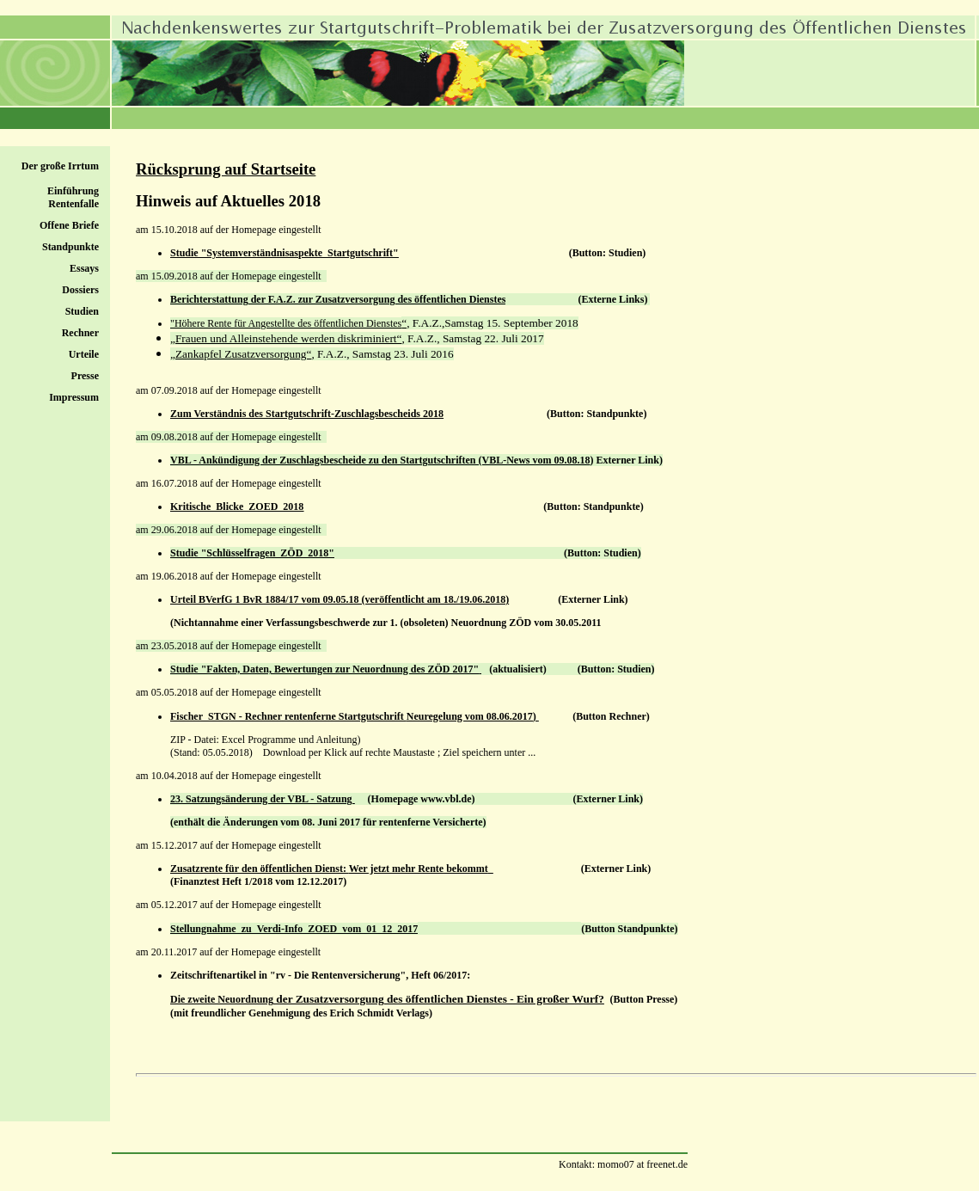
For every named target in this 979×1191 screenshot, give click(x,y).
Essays (84, 268)
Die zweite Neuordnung (221, 999)
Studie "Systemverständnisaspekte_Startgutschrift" (284, 253)
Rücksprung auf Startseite (225, 169)
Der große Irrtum (60, 166)
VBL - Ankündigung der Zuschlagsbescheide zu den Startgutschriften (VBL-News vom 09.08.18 (380, 460)
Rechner (80, 333)
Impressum (74, 397)
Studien (82, 311)
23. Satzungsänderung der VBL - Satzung (262, 799)
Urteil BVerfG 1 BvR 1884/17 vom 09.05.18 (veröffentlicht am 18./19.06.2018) (339, 599)
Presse (85, 376)
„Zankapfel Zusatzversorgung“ (240, 353)
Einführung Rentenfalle (73, 197)
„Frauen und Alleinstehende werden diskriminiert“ (285, 338)
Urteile (84, 354)
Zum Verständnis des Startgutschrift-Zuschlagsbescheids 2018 (307, 414)
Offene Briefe (69, 225)
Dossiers (80, 290)
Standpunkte (70, 247)
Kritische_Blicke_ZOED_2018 (236, 506)
